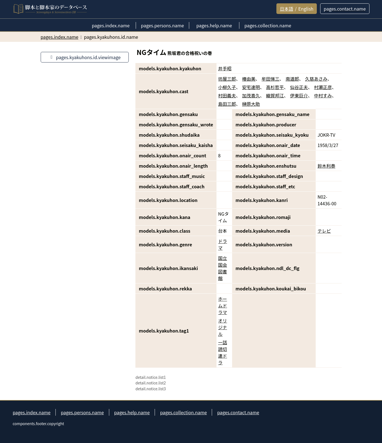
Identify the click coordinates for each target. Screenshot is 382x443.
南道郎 (292, 78)
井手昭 (225, 68)
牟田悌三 (270, 78)
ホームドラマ (222, 305)
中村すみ (323, 95)
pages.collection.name (183, 412)
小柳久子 (227, 87)
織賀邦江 (275, 95)
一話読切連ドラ (222, 352)
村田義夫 (227, 95)
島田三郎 (227, 103)
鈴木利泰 (326, 165)
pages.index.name (32, 412)
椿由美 (249, 78)
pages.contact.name (238, 412)
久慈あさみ (316, 78)
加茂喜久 (251, 95)
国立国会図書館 (222, 268)
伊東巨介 (299, 95)
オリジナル (222, 327)
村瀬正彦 (323, 87)
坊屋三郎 (227, 78)
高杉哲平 (275, 87)
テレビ (324, 230)
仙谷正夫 (299, 87)
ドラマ (222, 244)
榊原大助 (251, 103)
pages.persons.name (82, 412)
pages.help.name (132, 412)
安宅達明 (251, 87)
